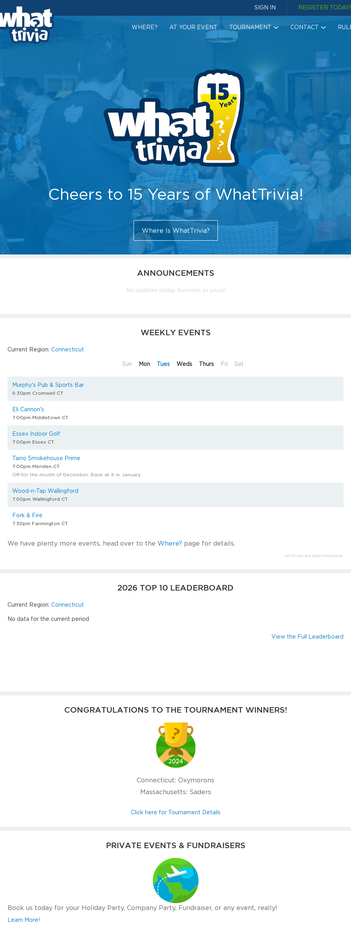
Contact (304, 27)
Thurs (206, 364)
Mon (144, 364)
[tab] (126, 363)
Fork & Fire (27, 515)
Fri (224, 364)
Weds (184, 364)
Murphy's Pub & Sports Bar (48, 385)
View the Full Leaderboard (307, 636)
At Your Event (193, 27)
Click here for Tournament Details (176, 812)
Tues (163, 364)
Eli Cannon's (28, 409)
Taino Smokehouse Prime (46, 458)
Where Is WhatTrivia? (176, 230)
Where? (145, 27)
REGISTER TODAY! (324, 7)
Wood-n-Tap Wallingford (45, 491)
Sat (238, 364)
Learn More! (23, 920)
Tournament (250, 27)
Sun (127, 364)
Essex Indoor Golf (36, 433)
